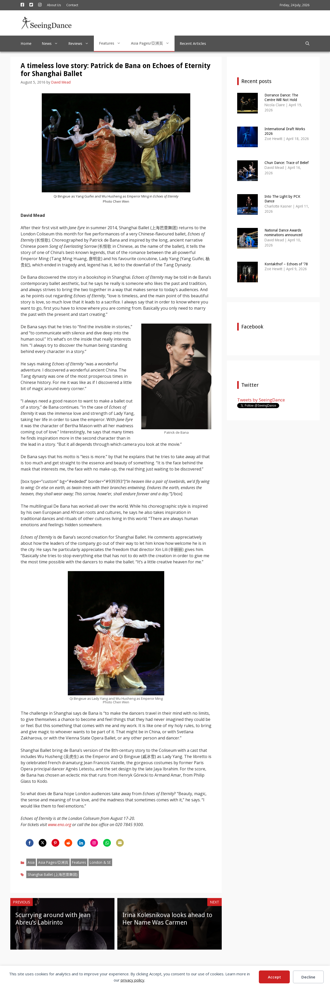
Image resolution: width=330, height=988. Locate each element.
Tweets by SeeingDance (261, 400)
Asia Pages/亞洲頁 (153, 43)
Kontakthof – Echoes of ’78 (286, 264)
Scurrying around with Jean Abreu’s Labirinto (52, 918)
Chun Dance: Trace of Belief (287, 163)
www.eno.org (59, 824)
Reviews (81, 43)
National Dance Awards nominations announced (283, 232)
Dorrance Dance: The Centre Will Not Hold (281, 97)
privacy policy (132, 980)
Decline (308, 976)
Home (26, 43)
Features (112, 43)
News (52, 43)
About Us (54, 5)
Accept (274, 976)
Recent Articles (193, 43)
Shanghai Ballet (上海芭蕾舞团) (53, 874)
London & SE (100, 862)
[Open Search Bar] (307, 43)
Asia (31, 862)
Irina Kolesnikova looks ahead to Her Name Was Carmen (167, 918)
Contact (72, 5)
